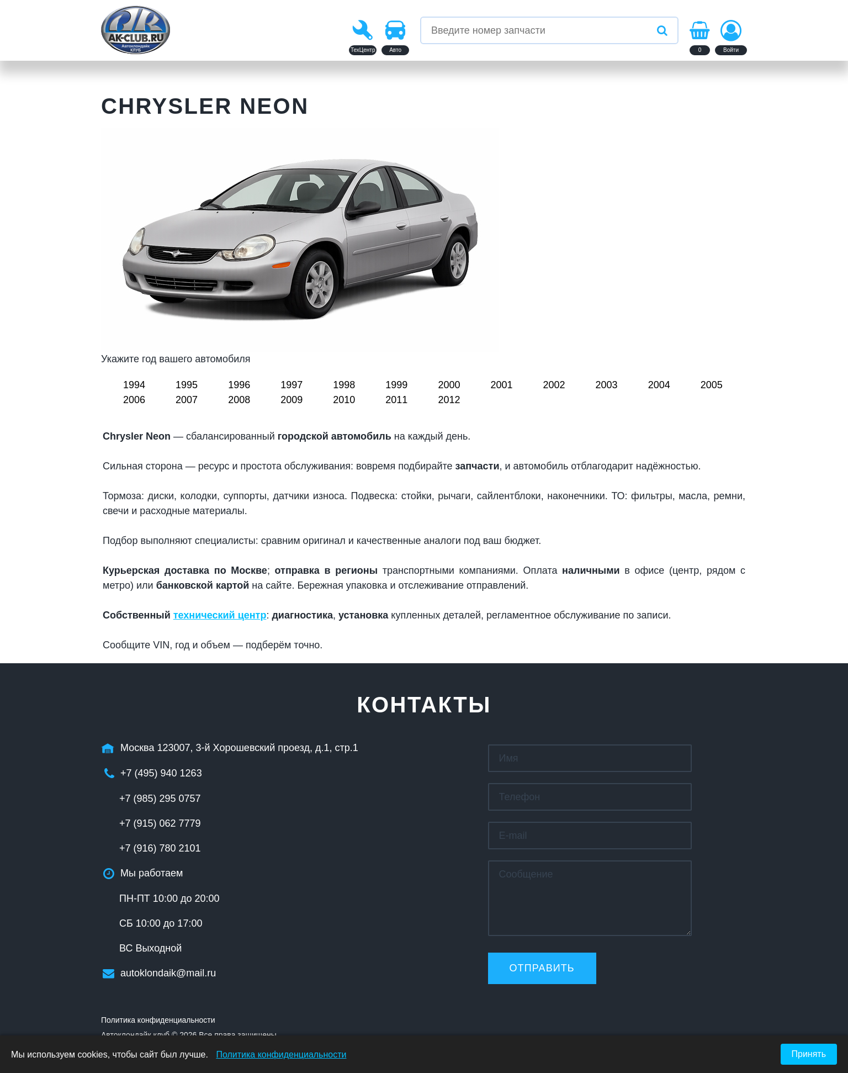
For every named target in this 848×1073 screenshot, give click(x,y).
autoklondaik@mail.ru (168, 973)
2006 (134, 399)
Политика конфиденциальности (158, 1020)
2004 (659, 384)
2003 (607, 384)
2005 (712, 384)
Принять (809, 1054)
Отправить (542, 968)
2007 (187, 399)
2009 (291, 399)
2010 (344, 399)
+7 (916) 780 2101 (160, 848)
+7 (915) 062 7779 (160, 823)
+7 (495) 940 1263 (161, 773)
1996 (239, 384)
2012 (449, 399)
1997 (291, 384)
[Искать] (662, 30)
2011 (396, 399)
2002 (554, 384)
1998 (344, 384)
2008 (239, 399)
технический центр (220, 615)
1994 (134, 384)
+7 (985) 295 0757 (160, 798)
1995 (187, 384)
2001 (501, 384)
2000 (449, 384)
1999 (396, 384)
